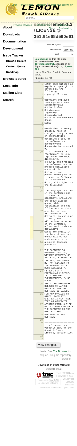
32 (41, 392)
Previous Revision (23, 25)
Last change (41, 59)
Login (14, 5)
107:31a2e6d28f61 (44, 64)
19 (41, 265)
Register (41, 5)
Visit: (57, 54)
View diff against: (60, 44)
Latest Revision (43, 25)
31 (41, 380)
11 (41, 179)
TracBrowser (60, 408)
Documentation (14, 41)
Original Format (54, 426)
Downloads (11, 34)
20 (41, 278)
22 (41, 287)
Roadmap (12, 72)
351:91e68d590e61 (54, 36)
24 (41, 313)
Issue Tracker (13, 55)
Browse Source (14, 78)
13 (41, 205)
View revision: (55, 49)
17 (41, 239)
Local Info (10, 85)
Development (13, 48)
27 (41, 354)
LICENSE (46, 30)
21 (41, 284)
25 (41, 328)
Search (8, 99)
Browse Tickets (16, 60)
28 (41, 367)
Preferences (27, 5)
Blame (52, 28)
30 (41, 376)
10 (41, 166)
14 (41, 211)
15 (41, 214)
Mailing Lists (12, 92)
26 (41, 341)
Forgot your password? (61, 5)
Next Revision (62, 25)
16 (41, 227)
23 (41, 300)
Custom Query (15, 66)
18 (41, 252)
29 (41, 373)
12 (41, 192)
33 (41, 395)
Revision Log (65, 28)
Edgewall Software (49, 440)
